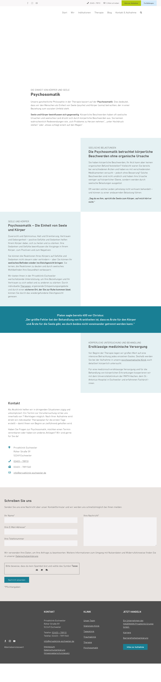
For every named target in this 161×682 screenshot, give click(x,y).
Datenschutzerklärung (27, 556)
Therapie (88, 642)
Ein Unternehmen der (133, 620)
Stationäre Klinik (91, 626)
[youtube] (37, 3)
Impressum (49, 646)
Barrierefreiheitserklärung (135, 638)
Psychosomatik (91, 647)
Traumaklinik (90, 637)
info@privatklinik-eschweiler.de (30, 472)
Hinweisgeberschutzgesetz (56, 653)
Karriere (127, 632)
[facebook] (28, 3)
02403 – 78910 (21, 461)
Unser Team (89, 620)
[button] (141, 12)
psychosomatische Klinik (133, 359)
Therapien (25, 286)
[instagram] (32, 3)
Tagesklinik (89, 631)
